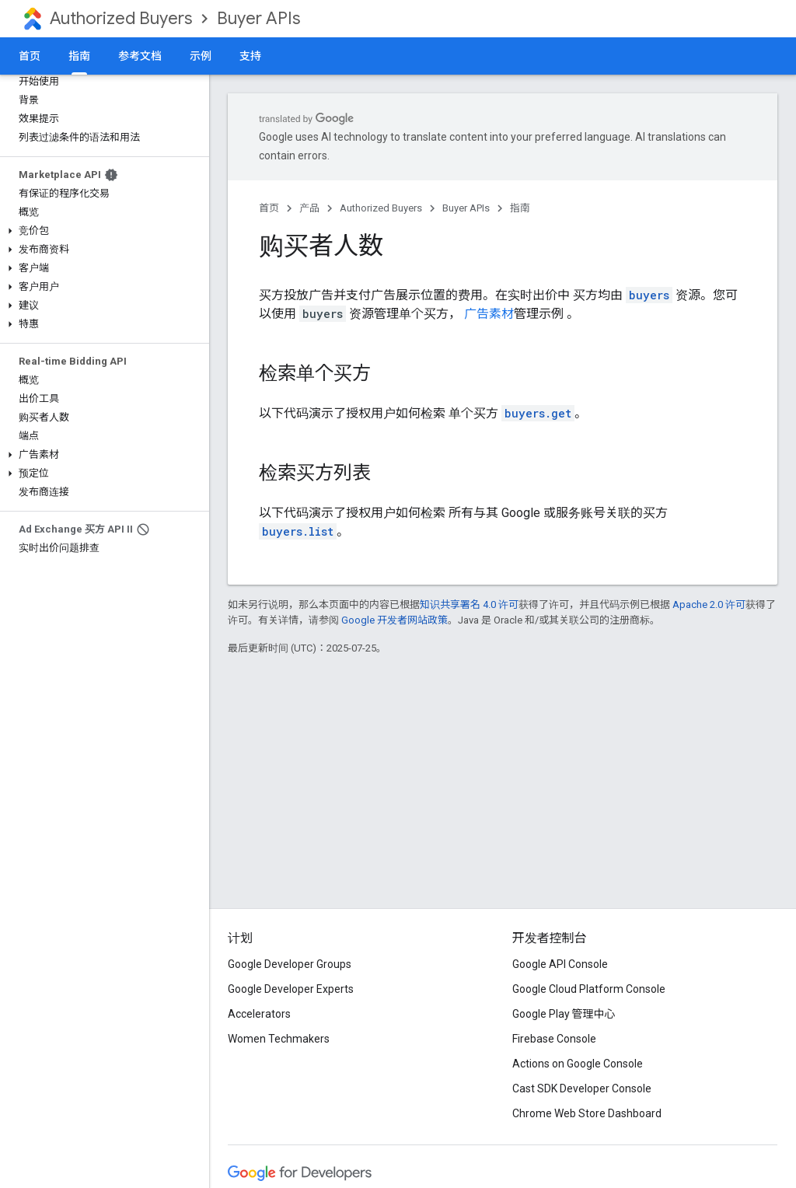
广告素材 (489, 313)
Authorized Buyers (121, 18)
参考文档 (140, 56)
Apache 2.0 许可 (708, 604)
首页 (29, 56)
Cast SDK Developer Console (581, 1088)
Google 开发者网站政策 (394, 620)
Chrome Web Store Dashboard (587, 1113)
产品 (309, 208)
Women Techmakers (279, 1039)
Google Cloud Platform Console (588, 989)
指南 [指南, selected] (79, 56)
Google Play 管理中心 (564, 1014)
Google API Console (560, 964)
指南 (520, 208)
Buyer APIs (258, 18)
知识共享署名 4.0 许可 (469, 604)
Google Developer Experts (291, 989)
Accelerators (259, 1014)
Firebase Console (554, 1039)
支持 (250, 56)
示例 (200, 56)
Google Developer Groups (289, 964)
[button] (101, 231)
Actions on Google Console (577, 1063)
